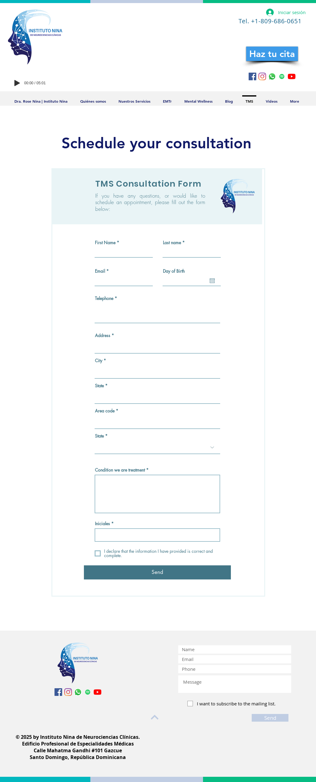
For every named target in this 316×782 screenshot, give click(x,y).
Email (100, 271)
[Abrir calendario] (212, 280)
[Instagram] (262, 76)
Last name (172, 243)
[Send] (157, 572)
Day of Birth (174, 271)
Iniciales (102, 524)
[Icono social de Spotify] (282, 76)
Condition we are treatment (120, 470)
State (99, 386)
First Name (105, 243)
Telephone (104, 298)
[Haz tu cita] (272, 54)
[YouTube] (291, 76)
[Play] (17, 83)
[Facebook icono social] (252, 76)
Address (102, 335)
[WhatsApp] (272, 76)
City (98, 361)
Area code (105, 411)
